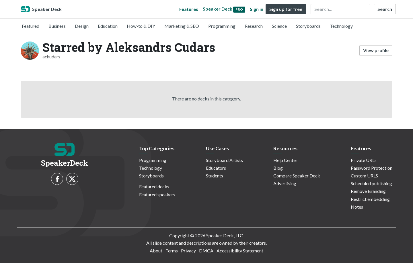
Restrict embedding (370, 199)
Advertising (284, 183)
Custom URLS (364, 175)
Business (57, 26)
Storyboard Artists (224, 160)
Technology (341, 26)
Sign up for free (285, 9)
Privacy (188, 250)
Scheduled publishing (371, 183)
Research (254, 26)
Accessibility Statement (240, 250)
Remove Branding (368, 191)
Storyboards (308, 26)
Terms (171, 250)
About (156, 250)
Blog (278, 168)
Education (108, 26)
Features (188, 9)
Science (279, 26)
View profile (376, 50)
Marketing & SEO (181, 26)
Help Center (285, 160)
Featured (30, 26)
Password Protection (371, 168)
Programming (221, 26)
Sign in (256, 9)
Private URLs (364, 160)
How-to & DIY (141, 26)
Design (82, 26)
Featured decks (154, 186)
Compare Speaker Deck (296, 175)
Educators (216, 168)
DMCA (206, 250)
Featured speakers (157, 194)
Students (214, 175)
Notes (357, 206)
